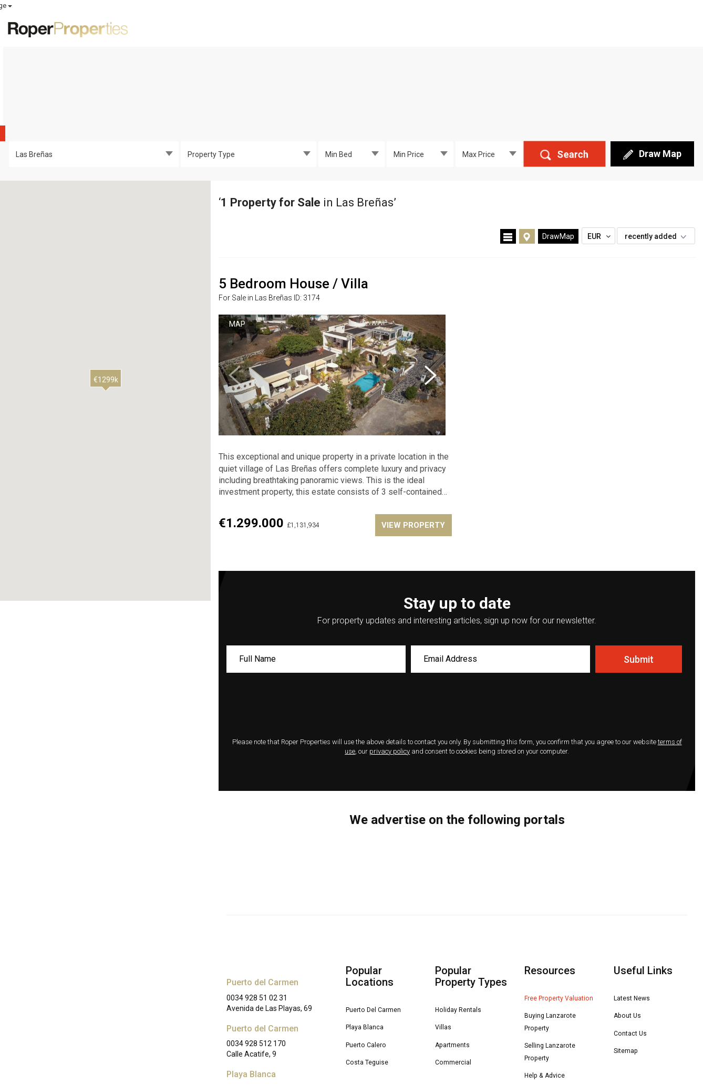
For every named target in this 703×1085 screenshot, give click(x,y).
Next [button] (430, 296)
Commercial (457, 981)
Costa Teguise (372, 981)
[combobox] (94, 75)
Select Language (666, 5)
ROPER (503, 6)
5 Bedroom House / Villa (293, 205)
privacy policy (389, 672)
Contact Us (634, 953)
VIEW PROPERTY (411, 446)
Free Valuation (522, 29)
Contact (672, 29)
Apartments (456, 964)
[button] (105, 301)
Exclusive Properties (388, 29)
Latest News (637, 919)
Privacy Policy (370, 1045)
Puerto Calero (371, 964)
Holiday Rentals (464, 930)
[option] (332, 296)
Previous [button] (234, 296)
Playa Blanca (369, 947)
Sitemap (629, 970)
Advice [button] (584, 29)
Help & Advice (550, 1005)
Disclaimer (244, 1056)
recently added (658, 157)
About (629, 29)
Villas (445, 947)
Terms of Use (421, 1045)
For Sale (461, 29)
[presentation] (456, 627)
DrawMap (558, 157)
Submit (639, 580)
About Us (630, 936)
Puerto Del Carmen (380, 930)
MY (594, 6)
